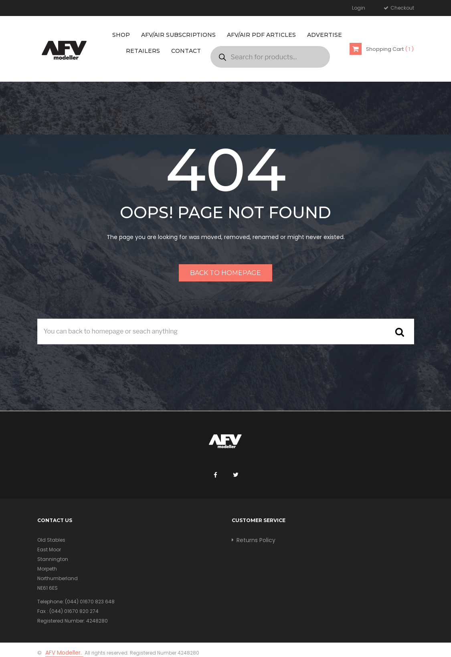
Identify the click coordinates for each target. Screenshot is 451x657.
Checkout (401, 7)
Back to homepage (225, 273)
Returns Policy (256, 540)
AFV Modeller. (64, 653)
